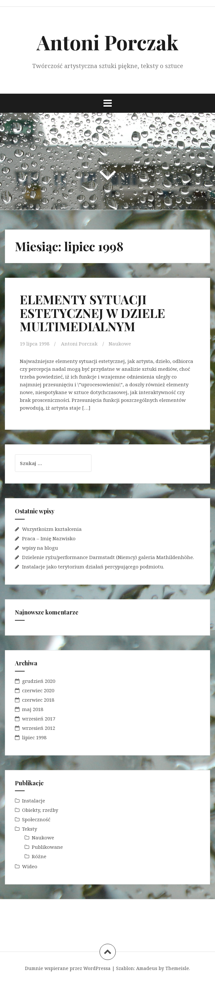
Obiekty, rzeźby (40, 810)
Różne (39, 856)
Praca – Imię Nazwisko (49, 538)
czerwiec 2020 (38, 690)
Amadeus (146, 968)
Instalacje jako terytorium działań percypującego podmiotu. (93, 566)
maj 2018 (32, 709)
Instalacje (33, 800)
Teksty (29, 828)
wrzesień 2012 (38, 728)
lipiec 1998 (34, 737)
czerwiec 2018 (38, 699)
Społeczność (36, 819)
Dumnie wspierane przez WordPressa (68, 968)
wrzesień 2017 (38, 718)
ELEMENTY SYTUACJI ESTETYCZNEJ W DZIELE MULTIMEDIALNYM (92, 313)
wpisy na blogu (40, 547)
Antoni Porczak (108, 42)
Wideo (29, 866)
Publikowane (47, 847)
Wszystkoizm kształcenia (52, 529)
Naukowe (120, 343)
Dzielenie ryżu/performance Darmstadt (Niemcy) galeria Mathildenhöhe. (108, 557)
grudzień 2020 (38, 681)
